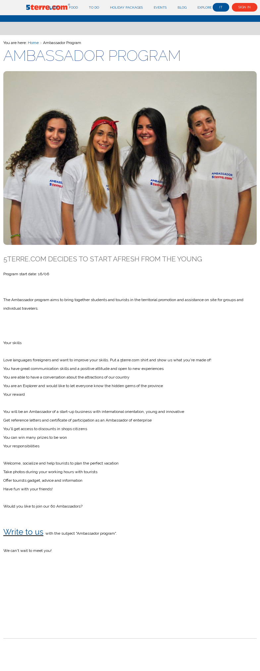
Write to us (23, 532)
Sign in (244, 7)
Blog (182, 7)
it (221, 7)
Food (73, 7)
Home (33, 42)
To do (94, 7)
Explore (204, 7)
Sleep (53, 7)
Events (160, 7)
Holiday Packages (126, 7)
